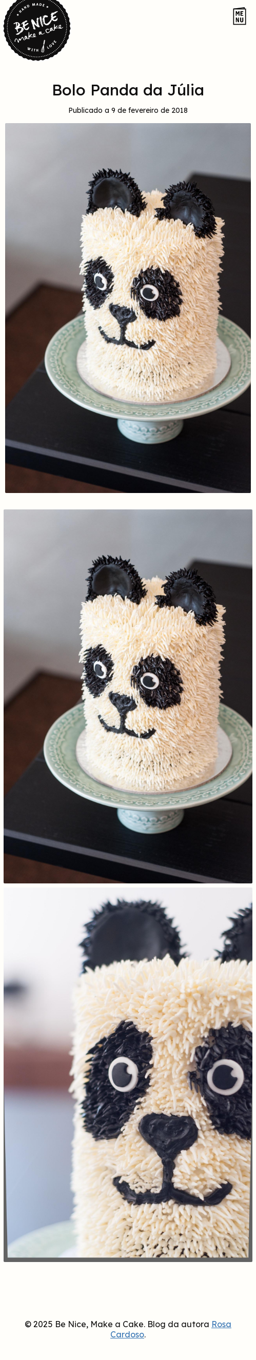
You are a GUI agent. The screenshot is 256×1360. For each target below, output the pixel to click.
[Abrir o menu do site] (239, 16)
